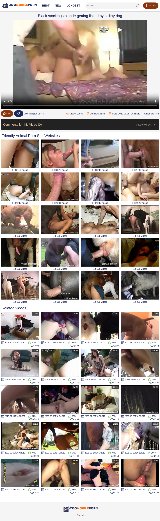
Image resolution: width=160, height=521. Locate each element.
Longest (73, 5)
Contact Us (81, 515)
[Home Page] (19, 5)
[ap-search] (113, 5)
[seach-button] (137, 5)
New (58, 5)
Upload (150, 5)
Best (46, 5)
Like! (7, 113)
